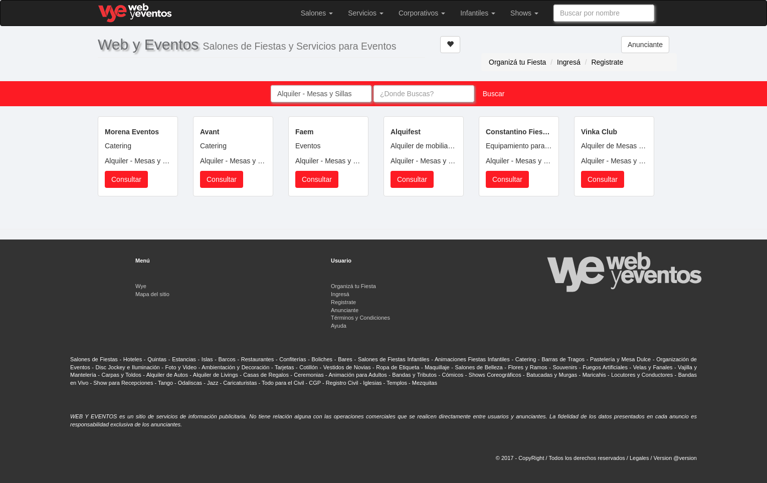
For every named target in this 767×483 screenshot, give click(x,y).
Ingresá (569, 62)
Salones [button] (317, 13)
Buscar (494, 94)
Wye (140, 286)
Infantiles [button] (477, 13)
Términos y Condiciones (360, 318)
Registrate (607, 62)
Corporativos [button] (422, 13)
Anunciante (645, 45)
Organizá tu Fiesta (517, 62)
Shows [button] (524, 13)
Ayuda (338, 326)
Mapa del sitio (152, 294)
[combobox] (603, 13)
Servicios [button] (366, 13)
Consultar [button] (126, 179)
